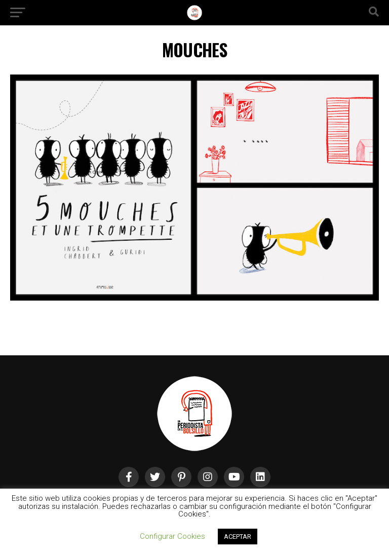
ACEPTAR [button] (237, 536)
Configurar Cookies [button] (172, 536)
